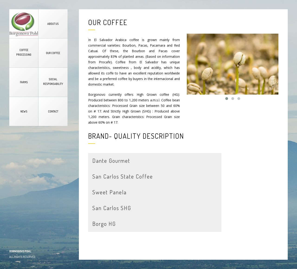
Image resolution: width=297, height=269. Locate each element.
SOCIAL (53, 81)
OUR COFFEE (53, 53)
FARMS (24, 82)
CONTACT (53, 111)
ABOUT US (53, 24)
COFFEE (23, 52)
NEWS (23, 111)
